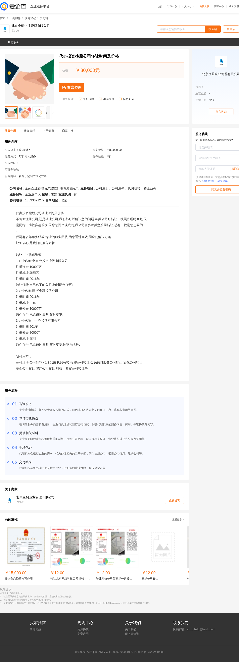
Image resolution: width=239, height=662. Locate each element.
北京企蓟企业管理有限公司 (31, 25)
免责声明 (83, 633)
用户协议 (83, 629)
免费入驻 (204, 6)
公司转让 (45, 18)
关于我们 (130, 629)
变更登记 (30, 18)
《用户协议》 (208, 180)
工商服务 (15, 18)
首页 (160, 6)
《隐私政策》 (222, 180)
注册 (236, 6)
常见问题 (35, 629)
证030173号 (84, 651)
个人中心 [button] (188, 6)
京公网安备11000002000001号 (114, 651)
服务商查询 (132, 633)
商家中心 (219, 6)
